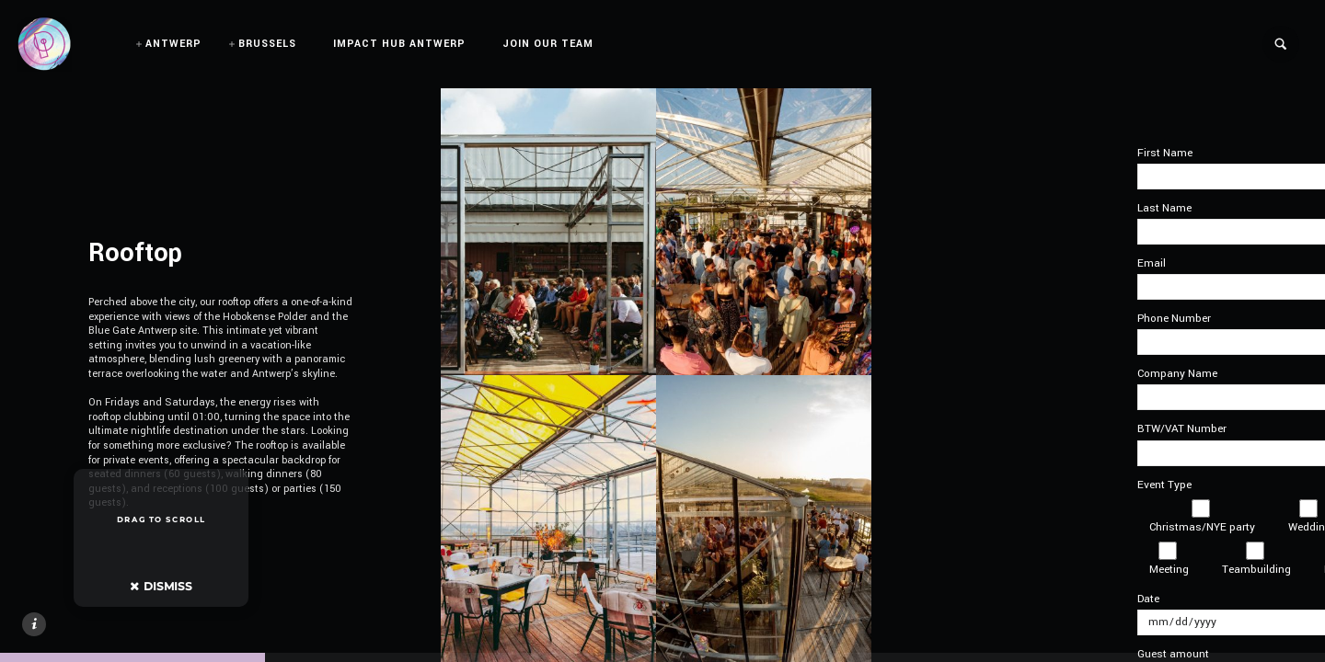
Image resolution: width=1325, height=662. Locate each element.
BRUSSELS (267, 44)
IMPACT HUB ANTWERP (399, 44)
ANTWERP (173, 44)
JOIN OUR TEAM (547, 44)
